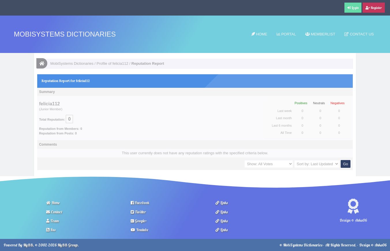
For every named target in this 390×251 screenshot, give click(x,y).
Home (259, 34)
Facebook (140, 202)
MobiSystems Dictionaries (65, 34)
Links (221, 202)
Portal (286, 34)
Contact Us (359, 34)
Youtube (139, 229)
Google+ (139, 220)
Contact (54, 212)
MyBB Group (67, 245)
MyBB (28, 245)
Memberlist (320, 34)
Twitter (138, 212)
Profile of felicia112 (112, 63)
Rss (50, 229)
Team (52, 220)
